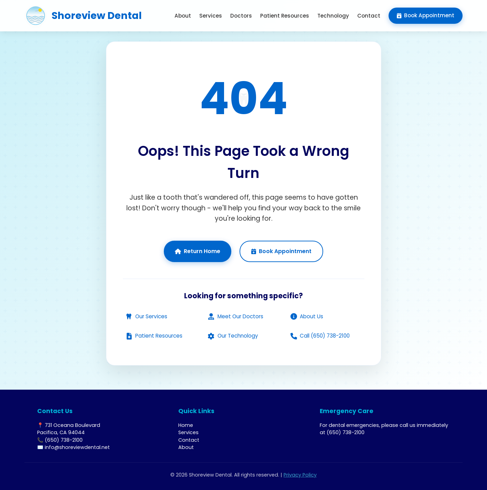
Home (185, 425)
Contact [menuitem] (368, 15)
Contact (188, 440)
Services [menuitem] (210, 15)
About (186, 447)
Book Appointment (281, 251)
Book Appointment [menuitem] (425, 15)
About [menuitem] (182, 15)
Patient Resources (154, 335)
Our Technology (233, 335)
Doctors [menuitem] (241, 15)
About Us (306, 316)
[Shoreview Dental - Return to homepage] (83, 15)
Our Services (146, 316)
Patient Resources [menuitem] (284, 15)
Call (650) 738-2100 (320, 335)
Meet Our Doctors (235, 316)
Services (188, 432)
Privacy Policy (300, 474)
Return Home (197, 251)
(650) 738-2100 (345, 432)
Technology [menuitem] (333, 15)
